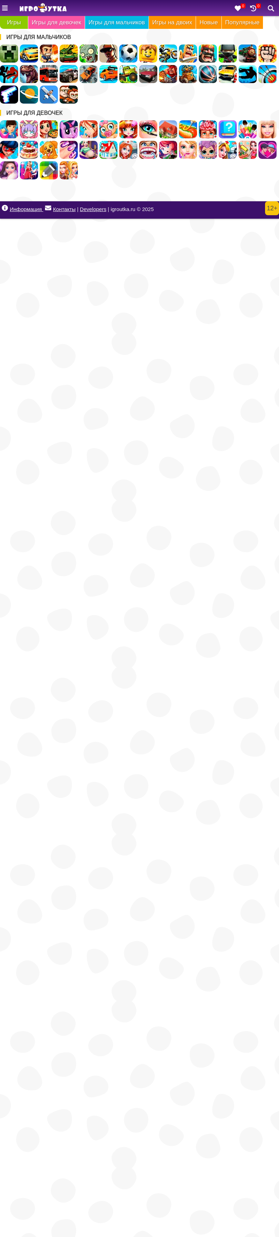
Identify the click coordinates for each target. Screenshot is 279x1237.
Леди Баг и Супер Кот (9, 150)
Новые (208, 22)
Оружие (9, 95)
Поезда (248, 54)
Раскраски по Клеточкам (49, 170)
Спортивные (208, 74)
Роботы (188, 74)
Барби (267, 129)
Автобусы (49, 74)
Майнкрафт (9, 54)
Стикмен (9, 74)
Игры (14, 22)
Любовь (267, 150)
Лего (148, 54)
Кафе (188, 129)
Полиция (69, 74)
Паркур (248, 74)
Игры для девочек (56, 22)
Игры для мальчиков (117, 22)
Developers (93, 209)
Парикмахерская (128, 129)
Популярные (242, 22)
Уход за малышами (108, 129)
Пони (69, 129)
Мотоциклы (168, 54)
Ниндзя (228, 54)
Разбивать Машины (89, 74)
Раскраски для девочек (248, 129)
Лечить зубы (148, 150)
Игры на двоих (172, 22)
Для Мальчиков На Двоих (69, 95)
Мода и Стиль (9, 170)
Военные (168, 74)
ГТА (108, 54)
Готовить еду (49, 129)
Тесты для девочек (228, 129)
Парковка (228, 74)
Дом (168, 129)
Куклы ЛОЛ (208, 150)
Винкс (89, 129)
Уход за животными (49, 150)
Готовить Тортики (29, 150)
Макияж (148, 129)
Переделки (108, 150)
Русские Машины (148, 74)
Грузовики (128, 74)
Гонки (29, 54)
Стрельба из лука (267, 74)
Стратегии (208, 54)
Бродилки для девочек (168, 150)
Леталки (49, 95)
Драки (267, 54)
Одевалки (9, 129)
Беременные (89, 150)
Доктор (228, 150)
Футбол (128, 54)
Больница (128, 150)
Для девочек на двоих (69, 170)
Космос (29, 95)
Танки (69, 54)
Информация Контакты (39, 208)
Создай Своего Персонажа (29, 129)
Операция (208, 129)
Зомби (89, 54)
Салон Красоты (188, 150)
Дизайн (29, 170)
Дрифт (108, 74)
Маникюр (69, 150)
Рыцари (188, 54)
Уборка (248, 150)
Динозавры (29, 74)
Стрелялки (49, 54)
